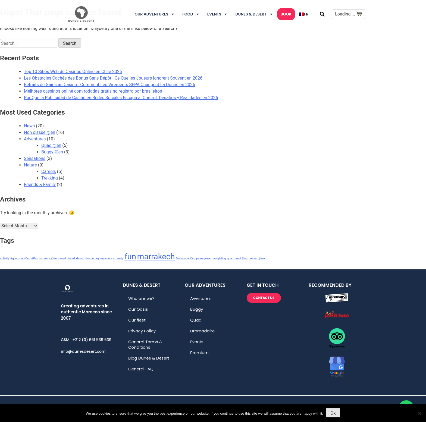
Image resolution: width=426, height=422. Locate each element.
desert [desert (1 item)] (71, 258)
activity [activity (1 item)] (4, 258)
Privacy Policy (142, 331)
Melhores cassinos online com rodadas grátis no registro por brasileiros (93, 91)
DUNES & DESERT (254, 14)
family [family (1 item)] (119, 258)
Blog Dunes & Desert (148, 358)
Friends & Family (40, 184)
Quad (196, 320)
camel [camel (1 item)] (62, 258)
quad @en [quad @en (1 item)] (241, 258)
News (29, 125)
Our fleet (137, 320)
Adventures (35, 138)
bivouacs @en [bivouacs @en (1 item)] (48, 258)
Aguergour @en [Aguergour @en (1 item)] (20, 258)
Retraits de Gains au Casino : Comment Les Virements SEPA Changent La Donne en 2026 (109, 84)
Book (286, 14)
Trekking (49, 178)
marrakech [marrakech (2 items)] (156, 256)
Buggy (196, 309)
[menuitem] (303, 14)
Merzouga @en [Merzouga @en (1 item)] (185, 258)
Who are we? (141, 298)
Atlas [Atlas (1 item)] (34, 258)
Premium (199, 352)
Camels (48, 171)
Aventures (200, 298)
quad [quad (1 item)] (230, 258)
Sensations (34, 158)
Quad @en (51, 145)
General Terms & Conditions (145, 344)
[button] (322, 14)
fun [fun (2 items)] (130, 256)
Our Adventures (155, 14)
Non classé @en (39, 132)
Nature (30, 165)
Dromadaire (202, 331)
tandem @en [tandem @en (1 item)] (257, 258)
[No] (419, 413)
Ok (333, 413)
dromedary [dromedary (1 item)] (92, 258)
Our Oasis (138, 309)
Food (190, 14)
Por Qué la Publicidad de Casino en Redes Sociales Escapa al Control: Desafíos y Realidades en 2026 (121, 97)
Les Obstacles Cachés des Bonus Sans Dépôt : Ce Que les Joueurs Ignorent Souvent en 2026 (113, 78)
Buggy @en (52, 152)
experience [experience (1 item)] (108, 258)
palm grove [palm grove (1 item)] (203, 258)
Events (217, 14)
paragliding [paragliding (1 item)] (219, 258)
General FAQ (141, 369)
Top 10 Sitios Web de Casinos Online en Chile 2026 (73, 71)
